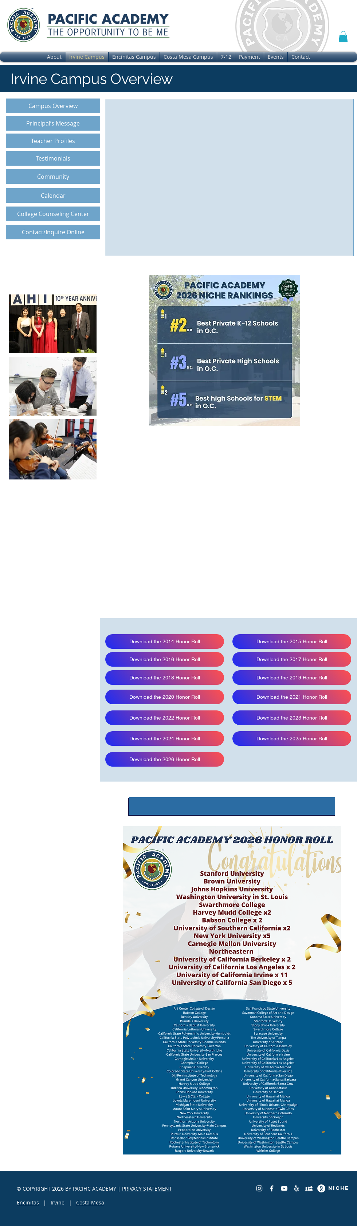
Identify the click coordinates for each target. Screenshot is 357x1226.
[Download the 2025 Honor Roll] (291, 738)
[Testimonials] (53, 158)
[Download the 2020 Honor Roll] (164, 697)
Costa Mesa (90, 1202)
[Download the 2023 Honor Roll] (291, 717)
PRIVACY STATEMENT (147, 1188)
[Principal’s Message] (53, 123)
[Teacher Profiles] (53, 141)
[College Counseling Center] (53, 214)
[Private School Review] (309, 1188)
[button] (343, 36)
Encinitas (28, 1202)
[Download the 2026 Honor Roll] (164, 759)
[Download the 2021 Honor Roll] (291, 697)
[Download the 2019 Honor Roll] (291, 677)
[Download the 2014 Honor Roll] (164, 641)
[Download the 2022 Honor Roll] (164, 717)
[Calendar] (53, 195)
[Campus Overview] (53, 106)
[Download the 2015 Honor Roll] (291, 641)
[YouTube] (284, 1188)
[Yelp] (297, 1188)
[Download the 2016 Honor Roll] (164, 659)
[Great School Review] (321, 1188)
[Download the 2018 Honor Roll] (164, 677)
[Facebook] (272, 1188)
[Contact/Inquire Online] (53, 232)
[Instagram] (259, 1188)
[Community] (53, 176)
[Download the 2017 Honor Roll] (291, 659)
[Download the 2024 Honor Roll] (164, 738)
